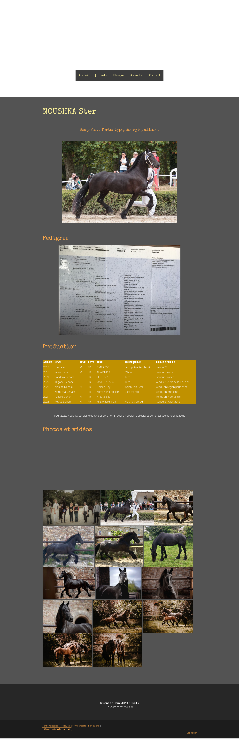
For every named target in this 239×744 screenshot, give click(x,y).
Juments (101, 75)
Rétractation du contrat (56, 734)
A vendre (136, 75)
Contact (154, 75)
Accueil (84, 75)
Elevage (118, 75)
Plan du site (93, 731)
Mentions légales (49, 731)
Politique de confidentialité (73, 731)
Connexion (192, 738)
